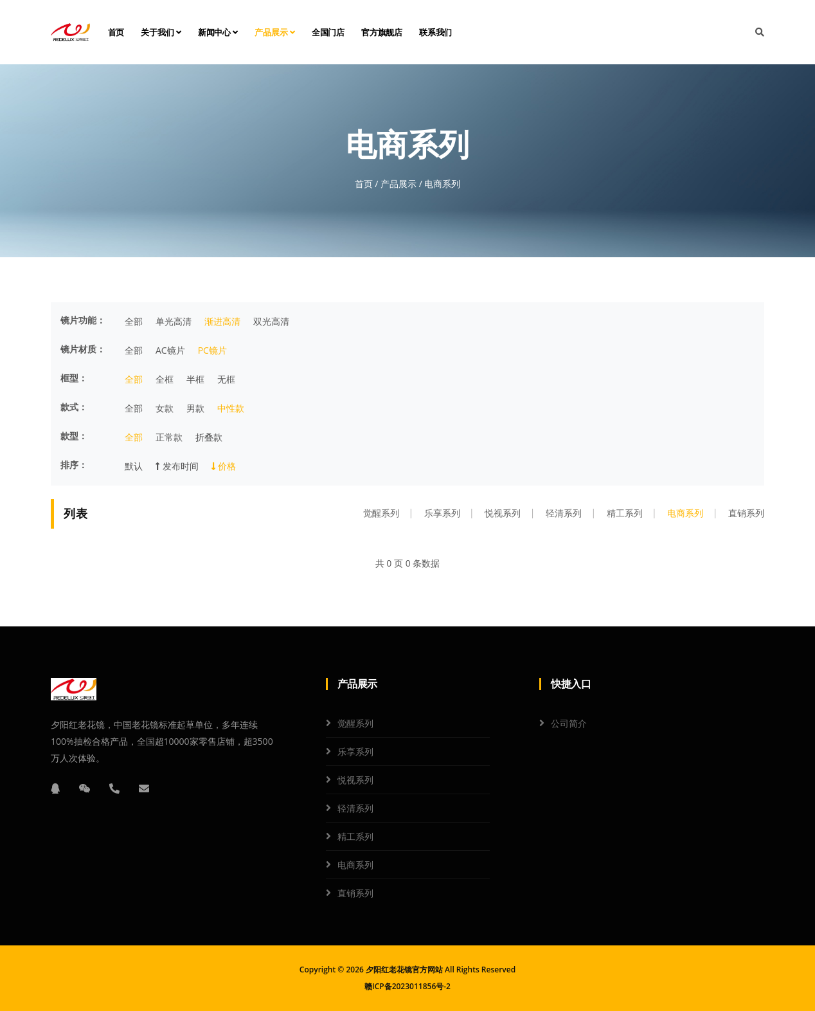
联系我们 (435, 32)
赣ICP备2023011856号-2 (407, 986)
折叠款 (208, 437)
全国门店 (328, 32)
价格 (224, 466)
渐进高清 (222, 321)
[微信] (85, 788)
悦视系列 (503, 513)
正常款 (169, 437)
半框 (195, 379)
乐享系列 (442, 513)
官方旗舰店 (381, 32)
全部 (134, 321)
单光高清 (174, 321)
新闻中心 (218, 32)
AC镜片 (170, 350)
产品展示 (275, 32)
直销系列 (746, 513)
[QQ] (55, 788)
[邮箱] (143, 788)
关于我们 (161, 32)
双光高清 (271, 321)
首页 (116, 32)
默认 (134, 466)
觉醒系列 (381, 513)
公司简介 (569, 723)
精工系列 (625, 513)
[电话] (114, 788)
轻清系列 (564, 513)
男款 (195, 408)
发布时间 (177, 466)
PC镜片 (212, 350)
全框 (165, 379)
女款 (165, 408)
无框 (226, 379)
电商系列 (685, 513)
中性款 (230, 408)
